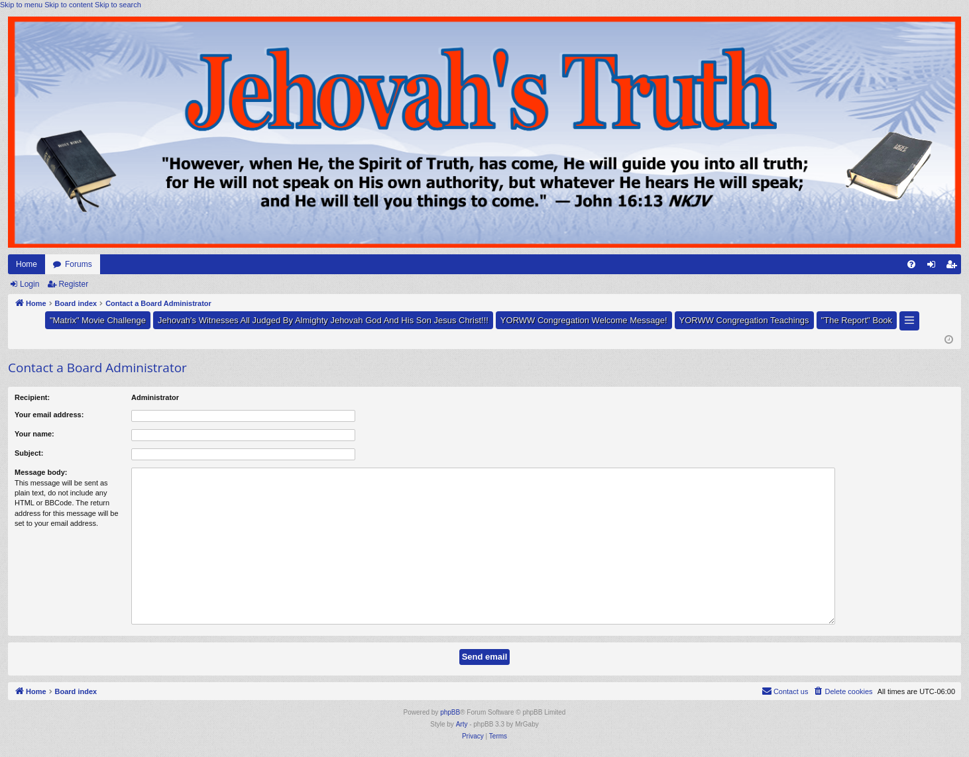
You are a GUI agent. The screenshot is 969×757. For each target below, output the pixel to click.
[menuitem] (911, 264)
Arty (462, 724)
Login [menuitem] (934, 267)
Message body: (41, 472)
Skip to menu (21, 5)
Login (29, 284)
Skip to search (118, 5)
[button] (909, 320)
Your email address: (49, 415)
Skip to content (68, 5)
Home (26, 264)
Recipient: (32, 397)
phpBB (450, 712)
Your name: (34, 434)
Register (73, 284)
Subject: (29, 453)
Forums (78, 264)
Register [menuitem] (954, 267)
